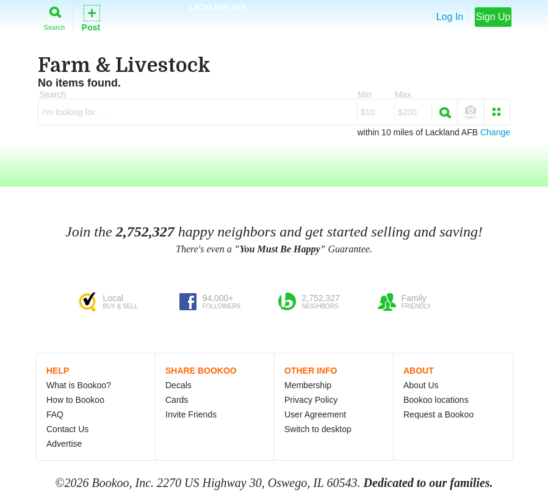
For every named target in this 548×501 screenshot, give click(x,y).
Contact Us (67, 429)
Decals (178, 385)
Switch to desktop (318, 429)
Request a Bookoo (438, 414)
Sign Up (493, 17)
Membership (307, 385)
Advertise (64, 444)
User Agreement (315, 414)
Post (91, 17)
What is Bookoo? (78, 385)
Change (495, 132)
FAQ (54, 414)
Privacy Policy (310, 400)
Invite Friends (191, 414)
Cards (176, 400)
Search (54, 16)
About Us (421, 385)
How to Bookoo (75, 400)
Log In (449, 17)
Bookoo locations (436, 400)
